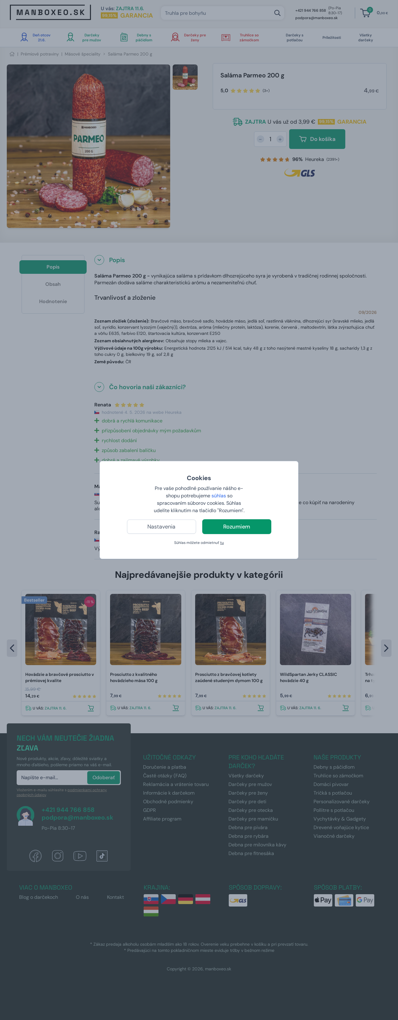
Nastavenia (161, 526)
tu (222, 542)
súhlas (218, 495)
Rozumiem (236, 526)
